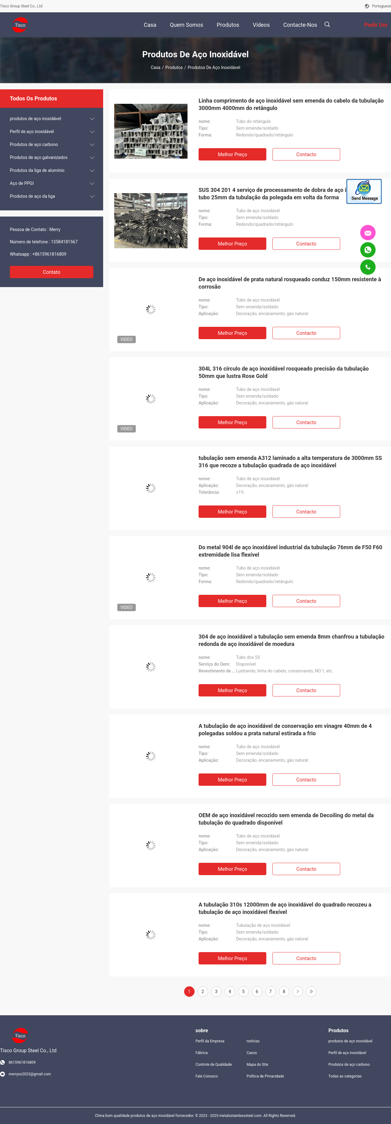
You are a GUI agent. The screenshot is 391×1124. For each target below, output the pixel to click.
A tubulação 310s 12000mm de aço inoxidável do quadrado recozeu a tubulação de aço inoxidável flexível (285, 908)
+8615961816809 (49, 254)
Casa (156, 67)
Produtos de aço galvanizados (38, 157)
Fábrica (201, 1053)
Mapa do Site (257, 1064)
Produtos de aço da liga (32, 196)
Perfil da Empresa (209, 1041)
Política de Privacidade (265, 1076)
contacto (306, 154)
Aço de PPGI (22, 183)
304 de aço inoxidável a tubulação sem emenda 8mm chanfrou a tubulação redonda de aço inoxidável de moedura (291, 640)
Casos (252, 1053)
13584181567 (64, 241)
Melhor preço (232, 154)
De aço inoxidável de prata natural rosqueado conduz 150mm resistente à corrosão (290, 283)
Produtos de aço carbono (34, 144)
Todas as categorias (345, 1076)
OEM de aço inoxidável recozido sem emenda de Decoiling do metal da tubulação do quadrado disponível (286, 819)
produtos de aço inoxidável (35, 118)
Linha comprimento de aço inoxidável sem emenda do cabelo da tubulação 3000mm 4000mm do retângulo (291, 104)
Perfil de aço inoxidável (32, 131)
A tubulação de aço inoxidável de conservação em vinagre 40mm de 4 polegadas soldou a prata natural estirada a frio (285, 729)
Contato (51, 272)
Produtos (174, 67)
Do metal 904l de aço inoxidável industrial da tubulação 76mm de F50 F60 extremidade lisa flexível (290, 551)
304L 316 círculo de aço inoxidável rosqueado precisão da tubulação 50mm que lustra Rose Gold (284, 372)
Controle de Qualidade (213, 1064)
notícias (253, 1041)
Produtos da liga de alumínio (37, 170)
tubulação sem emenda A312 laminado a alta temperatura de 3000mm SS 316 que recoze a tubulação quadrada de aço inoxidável (290, 462)
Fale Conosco (206, 1076)
